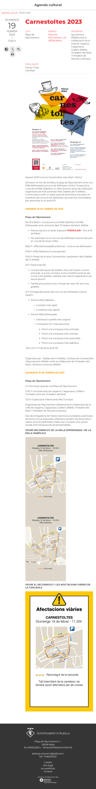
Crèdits (48, 762)
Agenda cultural (48, 5)
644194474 (66, 747)
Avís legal (48, 765)
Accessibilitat (48, 768)
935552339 (33, 747)
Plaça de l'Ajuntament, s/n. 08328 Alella (57, 37)
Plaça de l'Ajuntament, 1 (47, 741)
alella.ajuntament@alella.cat (47, 753)
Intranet (48, 771)
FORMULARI (74, 230)
